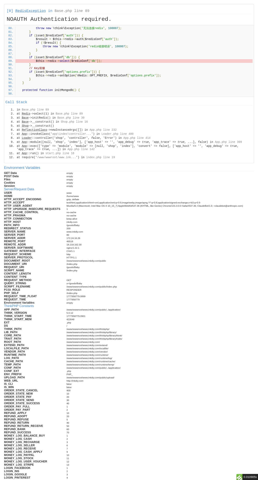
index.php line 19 (100, 157)
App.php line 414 (136, 138)
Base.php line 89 (72, 11)
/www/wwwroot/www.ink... (56, 157)
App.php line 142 (81, 149)
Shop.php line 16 (74, 121)
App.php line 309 (228, 142)
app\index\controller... (71, 134)
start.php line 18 (60, 153)
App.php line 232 (103, 130)
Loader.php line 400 (117, 134)
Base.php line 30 (70, 117)
